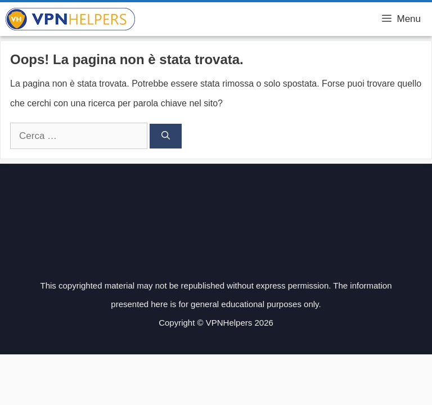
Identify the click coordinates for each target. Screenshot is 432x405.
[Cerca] (166, 136)
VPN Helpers (173, 19)
